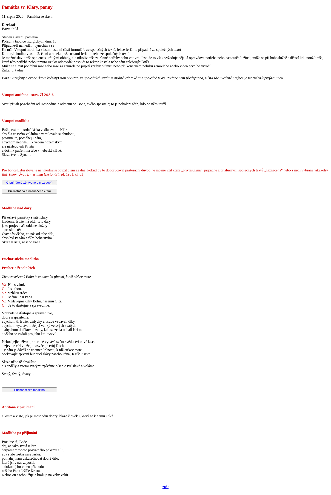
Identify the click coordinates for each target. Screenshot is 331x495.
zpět (166, 487)
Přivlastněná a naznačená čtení (29, 191)
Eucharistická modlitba (29, 390)
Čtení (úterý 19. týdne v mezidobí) (29, 182)
